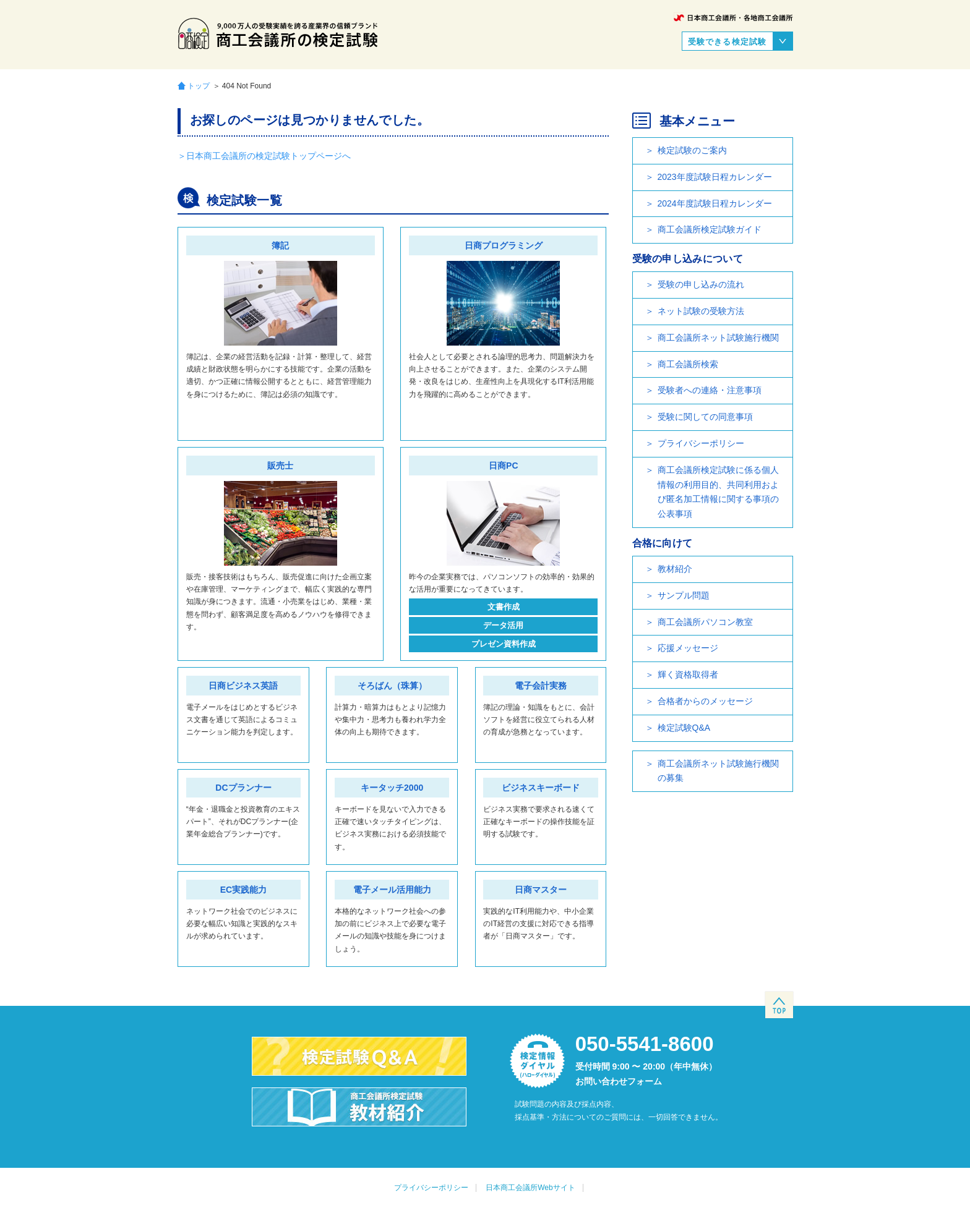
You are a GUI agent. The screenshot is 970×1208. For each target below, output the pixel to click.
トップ (198, 86)
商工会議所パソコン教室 (705, 622)
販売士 (280, 465)
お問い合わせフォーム (618, 1081)
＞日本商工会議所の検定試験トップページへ (264, 156)
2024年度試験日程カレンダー (715, 203)
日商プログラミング (504, 245)
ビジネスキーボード (541, 788)
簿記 (280, 245)
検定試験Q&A (684, 728)
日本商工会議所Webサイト (530, 1187)
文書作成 (503, 606)
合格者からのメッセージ (705, 701)
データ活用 (503, 625)
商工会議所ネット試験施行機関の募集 (718, 771)
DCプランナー (243, 788)
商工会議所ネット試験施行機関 (718, 337)
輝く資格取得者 (688, 674)
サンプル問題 (684, 595)
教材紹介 (675, 569)
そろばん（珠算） (392, 686)
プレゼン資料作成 (503, 644)
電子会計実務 (541, 686)
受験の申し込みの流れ (701, 284)
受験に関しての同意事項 (705, 417)
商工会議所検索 (688, 364)
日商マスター (541, 890)
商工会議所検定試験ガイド (710, 229)
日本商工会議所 (733, 17)
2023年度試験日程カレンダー (715, 177)
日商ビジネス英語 (243, 686)
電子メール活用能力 (392, 890)
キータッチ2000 (392, 788)
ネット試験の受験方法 (701, 311)
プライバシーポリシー (701, 443)
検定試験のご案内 (692, 150)
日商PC (503, 465)
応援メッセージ (688, 648)
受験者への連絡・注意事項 (710, 390)
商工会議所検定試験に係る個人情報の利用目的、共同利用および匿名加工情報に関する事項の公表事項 (718, 492)
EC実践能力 (243, 890)
